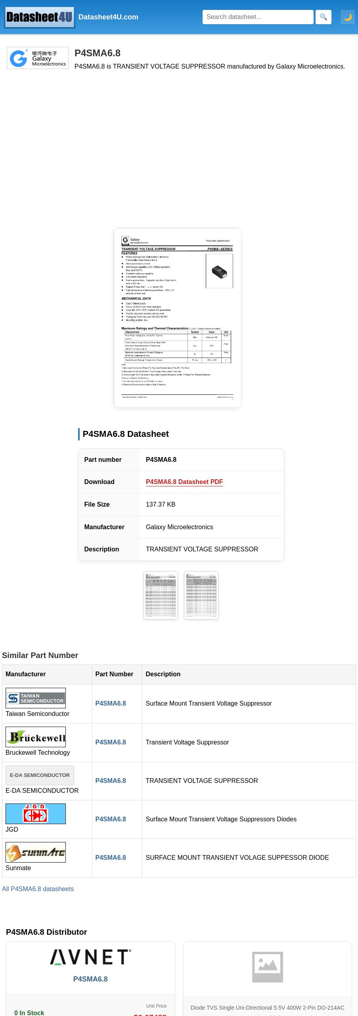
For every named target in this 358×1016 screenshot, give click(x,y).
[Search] (258, 17)
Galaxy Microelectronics (179, 527)
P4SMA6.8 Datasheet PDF (184, 481)
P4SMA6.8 (111, 703)
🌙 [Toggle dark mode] (347, 17)
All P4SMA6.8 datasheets (38, 889)
